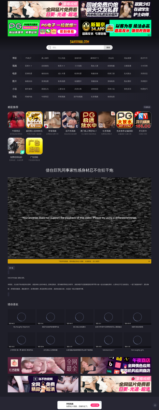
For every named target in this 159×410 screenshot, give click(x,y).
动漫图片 (78, 81)
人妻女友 (61, 89)
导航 (14, 96)
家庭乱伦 (45, 89)
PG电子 (28, 58)
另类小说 (111, 89)
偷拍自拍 (45, 73)
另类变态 (144, 73)
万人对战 (61, 58)
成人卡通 (61, 73)
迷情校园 (94, 89)
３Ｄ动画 (78, 66)
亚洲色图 (45, 81)
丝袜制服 (111, 66)
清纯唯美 (111, 81)
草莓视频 (61, 96)
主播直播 (127, 66)
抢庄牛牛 (144, 58)
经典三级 (111, 73)
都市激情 (28, 89)
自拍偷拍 (45, 66)
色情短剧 (111, 96)
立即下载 (95, 405)
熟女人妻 (94, 66)
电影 (14, 73)
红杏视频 (94, 96)
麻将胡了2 (95, 58)
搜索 (108, 47)
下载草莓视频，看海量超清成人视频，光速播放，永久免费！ (104, 261)
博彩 (14, 57)
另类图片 (144, 81)
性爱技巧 (144, 89)
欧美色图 (61, 81)
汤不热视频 (78, 96)
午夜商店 (45, 96)
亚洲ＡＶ (28, 66)
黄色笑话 (127, 89)
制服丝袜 (94, 73)
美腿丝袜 (94, 81)
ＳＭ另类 (144, 66)
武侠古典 (78, 89)
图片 (14, 81)
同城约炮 (28, 96)
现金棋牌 (127, 58)
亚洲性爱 (28, 73)
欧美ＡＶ (61, 66)
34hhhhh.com (79, 42)
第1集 (11, 268)
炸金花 (111, 58)
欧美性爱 (78, 73)
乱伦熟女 (127, 73)
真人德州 (45, 58)
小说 (14, 88)
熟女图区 (127, 81)
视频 (14, 65)
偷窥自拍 (28, 81)
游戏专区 (78, 58)
